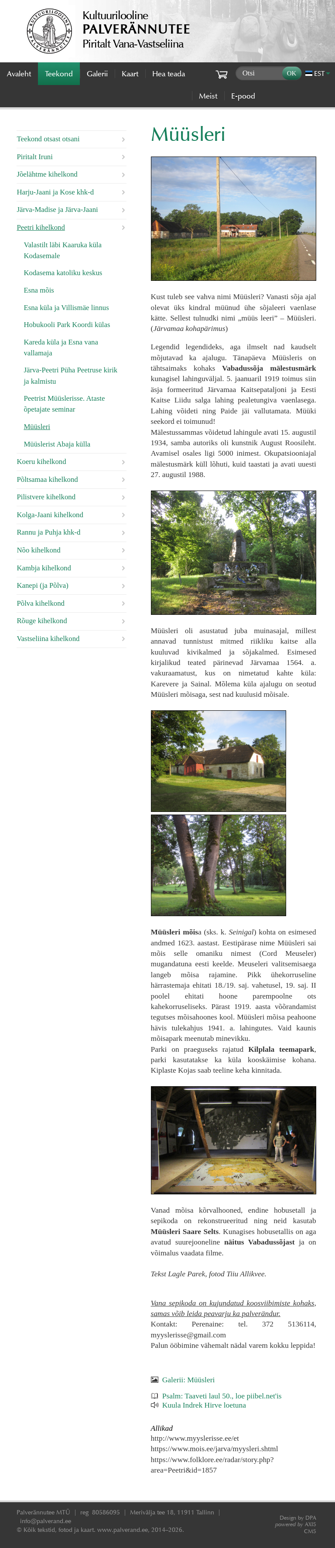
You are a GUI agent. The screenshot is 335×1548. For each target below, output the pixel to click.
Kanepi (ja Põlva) (42, 585)
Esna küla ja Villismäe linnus (66, 307)
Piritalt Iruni (35, 157)
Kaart (130, 73)
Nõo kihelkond (38, 550)
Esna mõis (39, 290)
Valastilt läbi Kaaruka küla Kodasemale (62, 250)
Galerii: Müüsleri (188, 1379)
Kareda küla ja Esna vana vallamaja (61, 347)
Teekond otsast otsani (48, 139)
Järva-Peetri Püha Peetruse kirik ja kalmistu (70, 375)
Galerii (97, 73)
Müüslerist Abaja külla (57, 444)
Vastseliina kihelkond (48, 638)
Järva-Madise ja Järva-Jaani (57, 209)
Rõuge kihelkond (42, 621)
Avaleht (19, 73)
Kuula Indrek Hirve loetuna (204, 1405)
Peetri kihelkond (41, 227)
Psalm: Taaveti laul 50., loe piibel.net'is (222, 1395)
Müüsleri (37, 427)
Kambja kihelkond (44, 568)
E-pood (243, 96)
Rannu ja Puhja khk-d (48, 532)
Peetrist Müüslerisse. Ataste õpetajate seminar (64, 403)
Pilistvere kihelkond (46, 497)
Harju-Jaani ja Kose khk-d (55, 192)
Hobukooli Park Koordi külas (67, 325)
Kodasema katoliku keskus (63, 273)
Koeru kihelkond (41, 461)
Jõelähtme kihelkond (47, 174)
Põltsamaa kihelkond (47, 479)
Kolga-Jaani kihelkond (50, 515)
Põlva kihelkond (41, 603)
